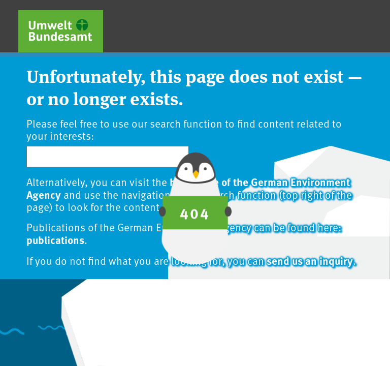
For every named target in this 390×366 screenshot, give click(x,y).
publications (55, 239)
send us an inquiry (310, 260)
